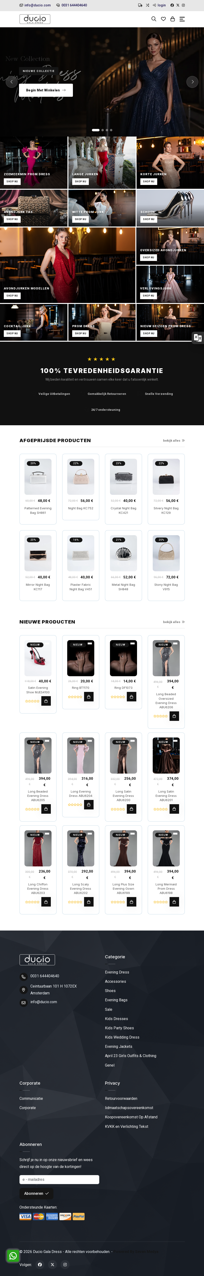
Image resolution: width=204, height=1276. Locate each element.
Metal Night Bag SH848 (123, 587)
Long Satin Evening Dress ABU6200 (123, 795)
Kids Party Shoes (119, 1028)
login (159, 5)
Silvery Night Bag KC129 (166, 510)
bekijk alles (174, 440)
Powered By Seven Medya (136, 1251)
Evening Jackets (118, 1046)
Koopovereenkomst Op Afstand (131, 1117)
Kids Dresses (116, 1018)
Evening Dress (117, 972)
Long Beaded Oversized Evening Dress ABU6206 (166, 700)
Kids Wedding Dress (122, 1037)
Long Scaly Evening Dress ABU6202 (80, 888)
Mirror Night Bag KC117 (38, 587)
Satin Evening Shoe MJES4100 (38, 690)
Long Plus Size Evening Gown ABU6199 (123, 888)
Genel (109, 1065)
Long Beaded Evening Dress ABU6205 (37, 795)
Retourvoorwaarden (121, 1098)
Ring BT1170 (80, 688)
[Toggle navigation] (182, 19)
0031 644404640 (71, 5)
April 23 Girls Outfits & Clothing (130, 1056)
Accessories (115, 981)
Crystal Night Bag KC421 (123, 510)
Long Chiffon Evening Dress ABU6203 (37, 888)
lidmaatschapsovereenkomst (129, 1108)
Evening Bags (116, 1000)
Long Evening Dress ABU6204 (80, 793)
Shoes (110, 990)
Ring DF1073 (123, 688)
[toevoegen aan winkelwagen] (46, 701)
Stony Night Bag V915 (166, 587)
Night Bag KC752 (80, 508)
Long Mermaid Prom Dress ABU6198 (166, 888)
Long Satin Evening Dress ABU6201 (166, 795)
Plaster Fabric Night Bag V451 (81, 587)
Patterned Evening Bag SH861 (38, 510)
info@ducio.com (35, 5)
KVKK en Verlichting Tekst (126, 1126)
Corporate (27, 1108)
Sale (108, 1009)
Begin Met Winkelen (46, 90)
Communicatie (31, 1098)
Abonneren (36, 1193)
